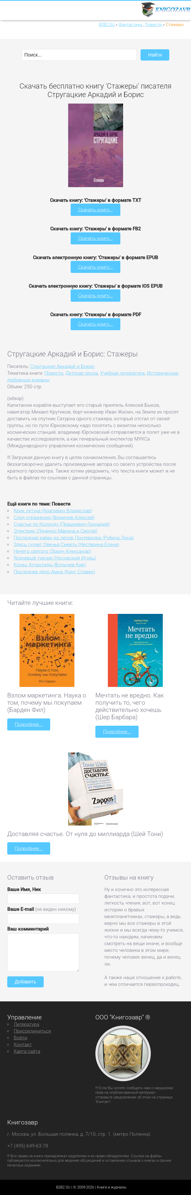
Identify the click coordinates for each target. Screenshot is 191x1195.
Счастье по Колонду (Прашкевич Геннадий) (62, 524)
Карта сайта (27, 1051)
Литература (26, 1024)
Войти (20, 1037)
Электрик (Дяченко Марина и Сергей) (55, 531)
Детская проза (81, 373)
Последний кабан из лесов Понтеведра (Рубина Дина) (74, 538)
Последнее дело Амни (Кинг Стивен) (54, 571)
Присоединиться (32, 1031)
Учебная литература (122, 373)
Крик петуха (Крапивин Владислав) (53, 510)
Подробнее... (29, 724)
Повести (53, 373)
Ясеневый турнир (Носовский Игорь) (55, 558)
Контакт (23, 1044)
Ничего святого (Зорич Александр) (52, 551)
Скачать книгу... (95, 210)
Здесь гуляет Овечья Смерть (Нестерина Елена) (66, 544)
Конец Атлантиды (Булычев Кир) (50, 565)
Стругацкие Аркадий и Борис (62, 366)
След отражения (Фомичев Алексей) (54, 517)
